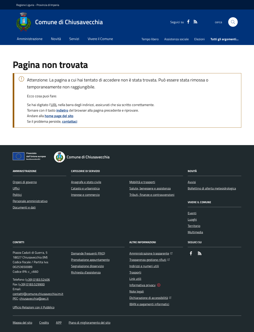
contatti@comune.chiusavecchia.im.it (38, 293)
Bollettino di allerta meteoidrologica (212, 188)
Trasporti (135, 272)
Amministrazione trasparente (150, 253)
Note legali (136, 291)
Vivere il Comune (100, 38)
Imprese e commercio (85, 194)
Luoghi (192, 219)
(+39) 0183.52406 (37, 279)
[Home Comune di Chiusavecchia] (59, 22)
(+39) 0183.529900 (31, 284)
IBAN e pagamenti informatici (149, 304)
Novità (56, 38)
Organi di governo (25, 182)
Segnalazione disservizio (87, 266)
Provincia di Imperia (48, 5)
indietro (62, 110)
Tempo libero (150, 39)
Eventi (192, 213)
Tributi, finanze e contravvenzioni (151, 194)
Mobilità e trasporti (142, 182)
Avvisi (192, 182)
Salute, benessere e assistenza (150, 188)
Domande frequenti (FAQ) (88, 253)
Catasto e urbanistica (85, 188)
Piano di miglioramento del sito (89, 322)
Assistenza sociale (176, 39)
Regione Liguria (25, 5)
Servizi (74, 38)
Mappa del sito (22, 322)
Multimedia (195, 232)
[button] (233, 22)
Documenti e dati (24, 207)
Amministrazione (29, 38)
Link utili (135, 278)
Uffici (16, 188)
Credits (44, 322)
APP (59, 322)
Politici (17, 194)
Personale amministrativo (30, 201)
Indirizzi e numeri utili (144, 266)
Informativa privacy (142, 285)
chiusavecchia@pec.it (34, 298)
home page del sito (59, 116)
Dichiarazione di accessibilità (150, 297)
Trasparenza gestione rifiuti (149, 259)
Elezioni (199, 39)
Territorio (194, 225)
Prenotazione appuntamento (90, 259)
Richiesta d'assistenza (86, 272)
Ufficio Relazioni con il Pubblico (33, 307)
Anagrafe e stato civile (86, 182)
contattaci (69, 121)
